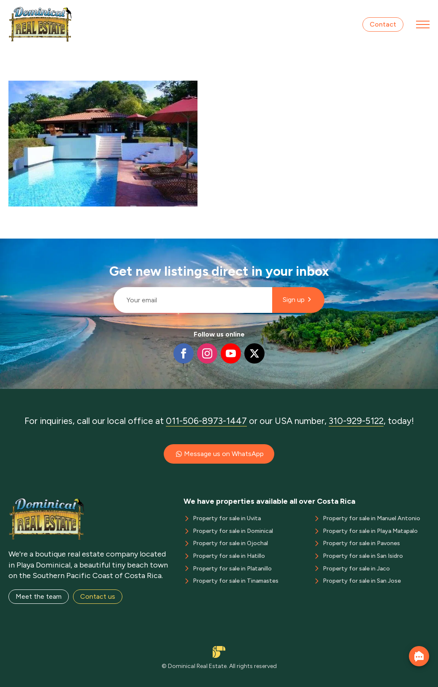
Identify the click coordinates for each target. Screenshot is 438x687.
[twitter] (254, 353)
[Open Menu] (423, 24)
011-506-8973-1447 (206, 420)
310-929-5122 (356, 420)
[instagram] (207, 353)
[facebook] (183, 353)
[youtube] (231, 353)
